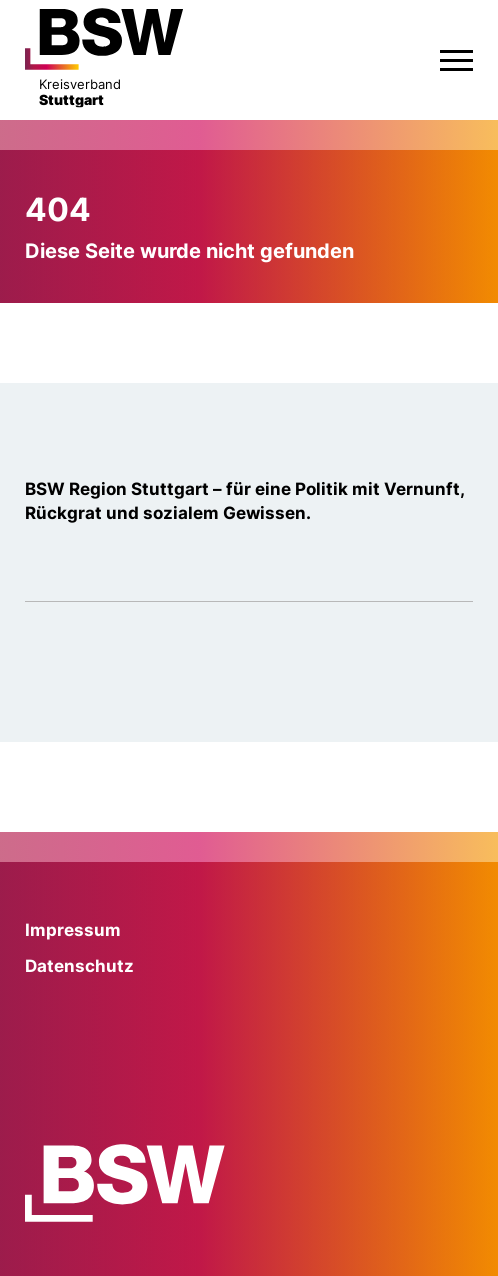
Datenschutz (79, 966)
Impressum (73, 930)
